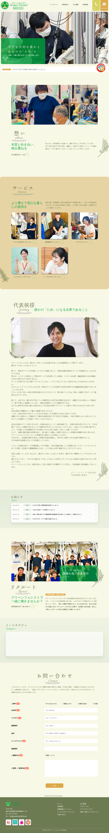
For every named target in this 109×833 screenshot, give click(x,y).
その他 (95, 704)
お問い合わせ (82, 704)
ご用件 (15, 704)
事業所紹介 (65, 4)
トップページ (54, 4)
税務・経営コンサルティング (89, 812)
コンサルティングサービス (24, 277)
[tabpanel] (54, 38)
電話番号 (14, 749)
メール (52, 755)
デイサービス (84, 806)
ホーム (59, 804)
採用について (67, 704)
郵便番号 (14, 725)
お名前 (15, 710)
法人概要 (75, 4)
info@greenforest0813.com (18, 816)
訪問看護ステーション (54, 242)
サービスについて (51, 704)
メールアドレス (18, 741)
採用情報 (85, 4)
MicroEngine (57, 796)
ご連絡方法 (17, 755)
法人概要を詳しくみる (20, 154)
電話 (47, 755)
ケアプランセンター (84, 242)
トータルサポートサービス (54, 277)
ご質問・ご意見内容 (20, 768)
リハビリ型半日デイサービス (24, 242)
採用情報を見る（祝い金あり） (23, 606)
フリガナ (16, 718)
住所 (12, 733)
